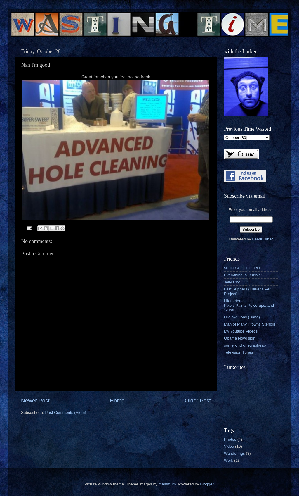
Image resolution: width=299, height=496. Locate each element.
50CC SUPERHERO (242, 268)
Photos (230, 439)
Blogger (206, 484)
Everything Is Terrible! (243, 275)
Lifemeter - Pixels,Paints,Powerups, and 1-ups (249, 305)
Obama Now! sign (239, 338)
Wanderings (234, 453)
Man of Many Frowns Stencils (250, 324)
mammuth (167, 484)
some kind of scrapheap (245, 345)
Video (229, 446)
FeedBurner (262, 239)
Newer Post (35, 400)
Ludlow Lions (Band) (242, 317)
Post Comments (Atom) (65, 412)
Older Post (198, 400)
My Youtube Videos (241, 331)
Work (228, 460)
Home (117, 400)
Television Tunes (238, 352)
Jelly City (232, 282)
